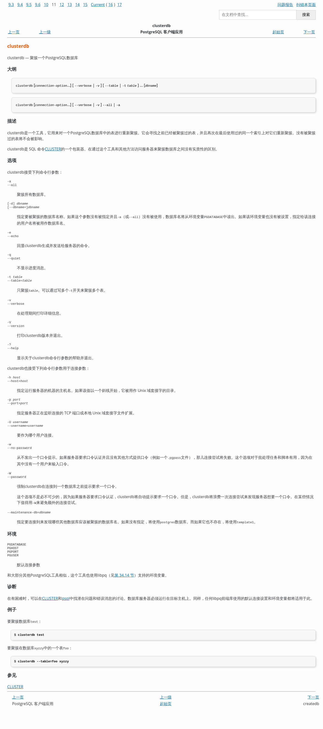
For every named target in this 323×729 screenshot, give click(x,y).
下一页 (309, 32)
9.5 (29, 4)
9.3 (11, 4)
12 (62, 4)
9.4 (20, 4)
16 (110, 4)
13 (69, 4)
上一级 (45, 32)
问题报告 (285, 4)
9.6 (38, 4)
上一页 (14, 32)
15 (85, 4)
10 (46, 4)
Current (98, 4)
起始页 (278, 32)
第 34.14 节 (124, 594)
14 (77, 4)
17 (119, 4)
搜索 (306, 15)
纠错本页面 (306, 4)
